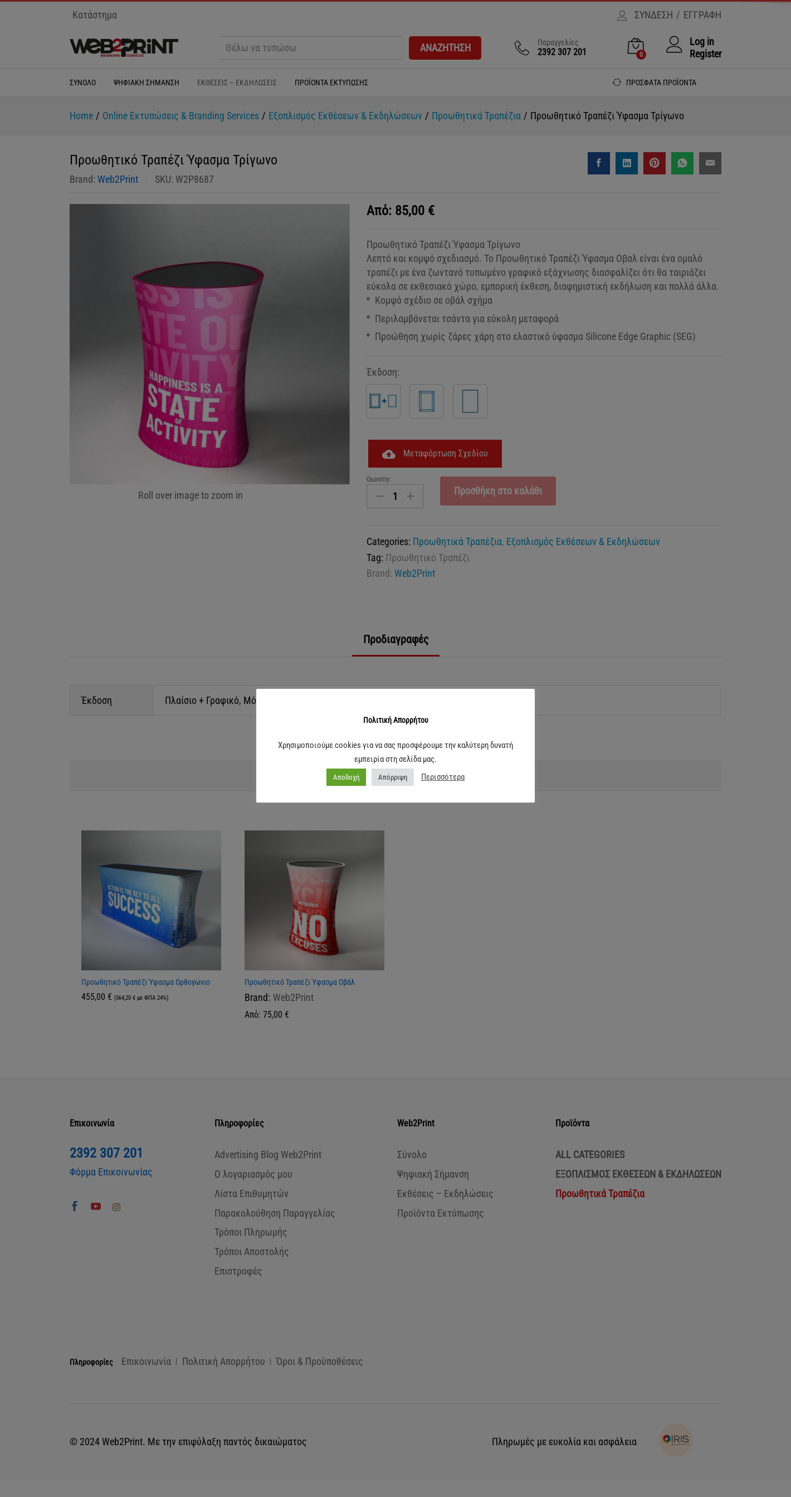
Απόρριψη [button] (392, 777)
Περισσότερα (443, 777)
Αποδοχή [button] (346, 777)
